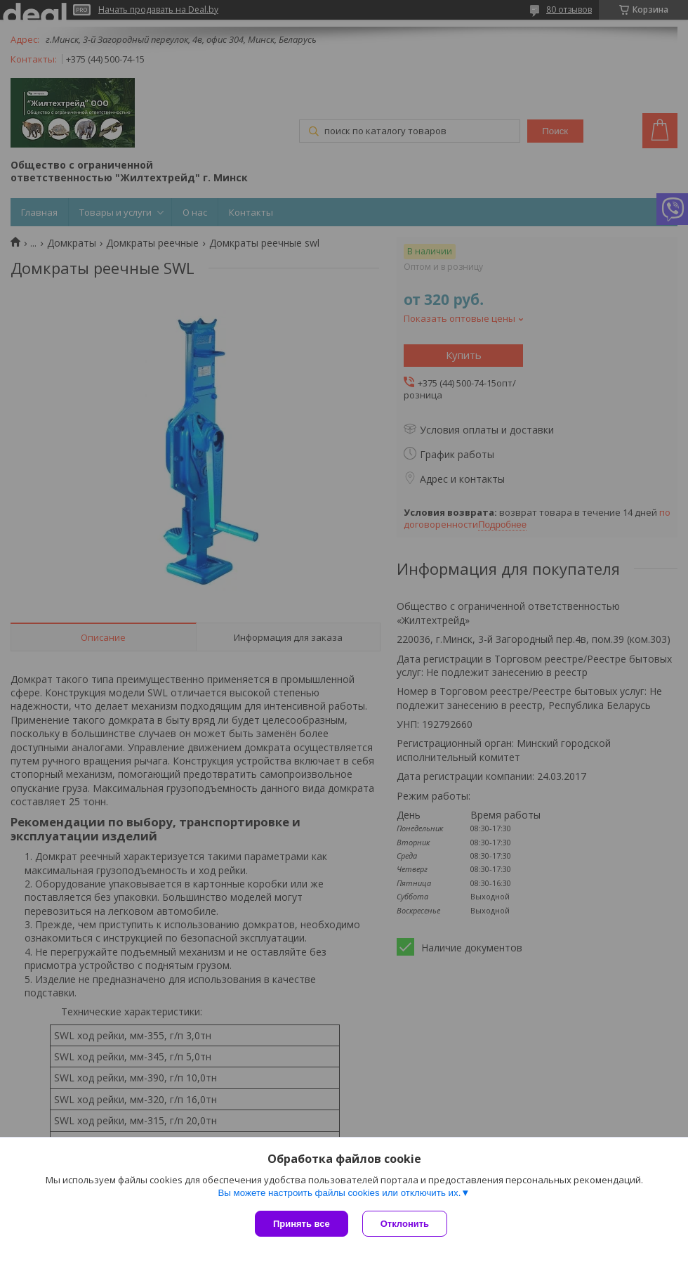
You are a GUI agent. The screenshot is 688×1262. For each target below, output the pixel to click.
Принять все (301, 1223)
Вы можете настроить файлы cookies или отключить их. (339, 1193)
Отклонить (405, 1223)
